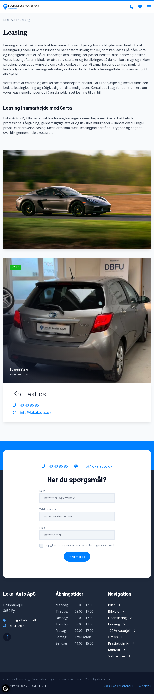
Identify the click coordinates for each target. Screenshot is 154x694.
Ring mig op (77, 556)
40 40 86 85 (26, 405)
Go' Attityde (144, 686)
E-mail (42, 528)
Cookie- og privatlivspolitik (119, 686)
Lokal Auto (10, 20)
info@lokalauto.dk (32, 412)
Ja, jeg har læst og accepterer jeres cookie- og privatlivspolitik (80, 545)
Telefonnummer (48, 509)
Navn (42, 491)
